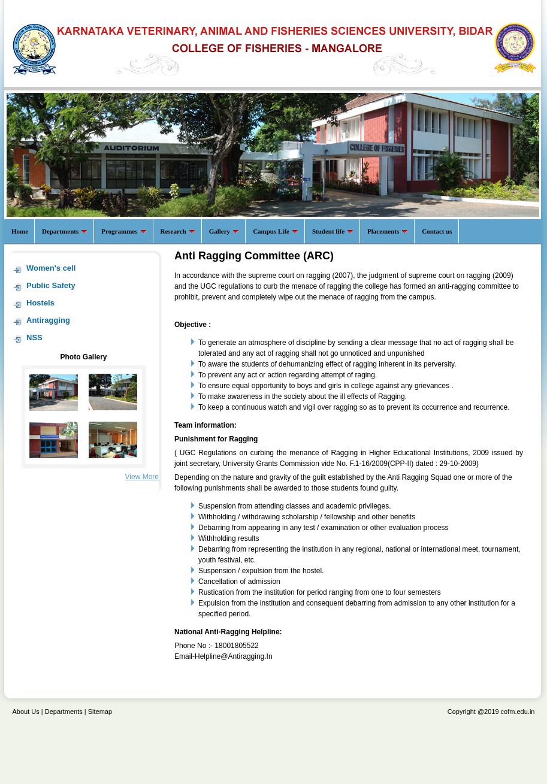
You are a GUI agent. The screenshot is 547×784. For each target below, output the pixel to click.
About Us (26, 711)
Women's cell (50, 268)
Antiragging (48, 320)
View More (142, 477)
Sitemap (100, 711)
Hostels (40, 302)
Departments (64, 711)
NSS (34, 337)
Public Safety (50, 285)
